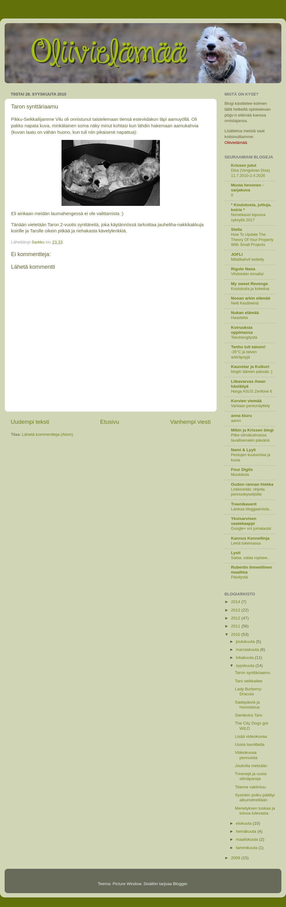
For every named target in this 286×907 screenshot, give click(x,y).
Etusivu (109, 422)
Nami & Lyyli (243, 449)
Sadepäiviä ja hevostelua (247, 704)
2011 (236, 626)
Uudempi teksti (30, 422)
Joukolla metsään (251, 765)
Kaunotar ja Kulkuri (250, 366)
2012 (236, 618)
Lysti (235, 552)
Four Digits (242, 469)
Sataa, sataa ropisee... (250, 557)
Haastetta (239, 317)
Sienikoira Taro (248, 715)
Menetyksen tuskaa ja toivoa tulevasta (255, 810)
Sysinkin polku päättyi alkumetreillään (255, 797)
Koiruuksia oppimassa (242, 330)
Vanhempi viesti (190, 422)
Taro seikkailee (248, 681)
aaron (236, 420)
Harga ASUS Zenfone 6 (251, 391)
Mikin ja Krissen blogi (252, 430)
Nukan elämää (245, 312)
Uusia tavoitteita (249, 744)
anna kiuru (241, 415)
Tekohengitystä (244, 337)
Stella (236, 229)
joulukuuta (246, 641)
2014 (236, 601)
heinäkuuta (246, 831)
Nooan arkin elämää (250, 298)
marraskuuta (248, 649)
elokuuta (244, 823)
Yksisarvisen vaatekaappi (243, 521)
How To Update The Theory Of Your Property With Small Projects (252, 239)
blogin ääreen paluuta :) (251, 371)
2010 (236, 634)
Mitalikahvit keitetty (247, 259)
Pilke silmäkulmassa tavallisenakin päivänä (250, 438)
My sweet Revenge (249, 283)
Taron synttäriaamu (252, 672)
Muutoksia (240, 474)
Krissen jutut (243, 165)
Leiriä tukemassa (246, 543)
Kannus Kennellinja (250, 538)
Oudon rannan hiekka (252, 484)
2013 (236, 610)
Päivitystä (239, 577)
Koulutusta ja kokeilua (250, 288)
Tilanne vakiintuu (250, 787)
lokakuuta (245, 657)
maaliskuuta (247, 839)
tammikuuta (247, 847)
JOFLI (237, 254)
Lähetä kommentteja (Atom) (47, 434)
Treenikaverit (243, 504)
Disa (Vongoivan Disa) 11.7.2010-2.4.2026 (250, 173)
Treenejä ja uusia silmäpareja (251, 776)
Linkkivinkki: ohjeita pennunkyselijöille (248, 492)
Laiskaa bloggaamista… (252, 509)
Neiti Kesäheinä (245, 303)
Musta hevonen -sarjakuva (247, 187)
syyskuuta (246, 665)
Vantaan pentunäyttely (250, 405)
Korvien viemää (246, 400)
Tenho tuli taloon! (248, 347)
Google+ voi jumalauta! (251, 528)
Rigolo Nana (243, 269)
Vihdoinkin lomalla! (247, 274)
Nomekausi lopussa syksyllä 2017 (248, 217)
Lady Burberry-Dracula (248, 691)
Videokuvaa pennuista (246, 755)
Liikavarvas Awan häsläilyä (248, 384)
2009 (236, 858)
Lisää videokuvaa (251, 736)
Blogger (180, 883)
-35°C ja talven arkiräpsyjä (244, 354)
